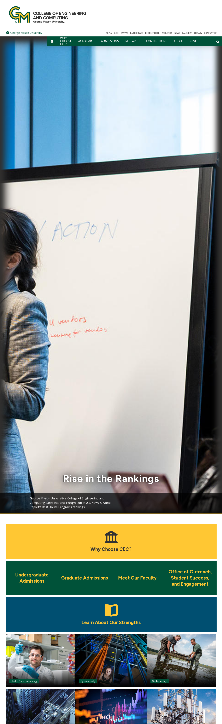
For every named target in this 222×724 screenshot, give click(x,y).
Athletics (167, 33)
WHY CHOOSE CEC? (66, 41)
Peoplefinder (152, 33)
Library (198, 33)
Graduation (210, 33)
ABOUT (179, 41)
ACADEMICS (86, 41)
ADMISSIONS (110, 41)
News (177, 33)
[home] (52, 41)
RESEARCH (132, 41)
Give (116, 33)
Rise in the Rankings (111, 478)
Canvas (124, 33)
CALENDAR (187, 33)
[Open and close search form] (218, 41)
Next (207, 502)
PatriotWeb (136, 33)
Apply (109, 33)
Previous (15, 502)
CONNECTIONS (156, 41)
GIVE (193, 41)
